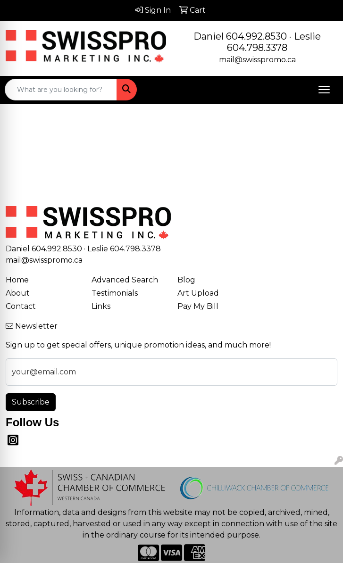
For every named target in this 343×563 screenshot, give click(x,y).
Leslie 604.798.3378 (274, 42)
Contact (21, 306)
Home (17, 279)
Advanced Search (125, 279)
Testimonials (115, 293)
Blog (186, 279)
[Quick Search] (61, 89)
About (18, 293)
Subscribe (31, 401)
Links (101, 306)
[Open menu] (324, 89)
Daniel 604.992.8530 (240, 36)
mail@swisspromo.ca (257, 59)
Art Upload (198, 293)
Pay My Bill (197, 306)
